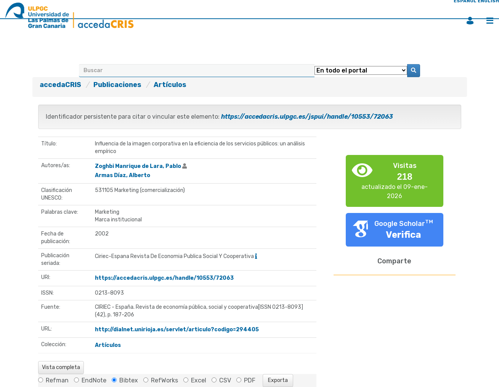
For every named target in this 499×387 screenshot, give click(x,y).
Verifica (403, 234)
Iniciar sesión (470, 20)
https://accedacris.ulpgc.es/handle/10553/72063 (164, 278)
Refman (53, 380)
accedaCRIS (60, 85)
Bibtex (125, 380)
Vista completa (61, 367)
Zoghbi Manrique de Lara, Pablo (138, 166)
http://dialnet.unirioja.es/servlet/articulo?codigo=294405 (177, 329)
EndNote (90, 380)
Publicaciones (117, 85)
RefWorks (160, 380)
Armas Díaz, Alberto (122, 175)
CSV (221, 380)
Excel (194, 380)
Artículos (170, 85)
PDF (245, 380)
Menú (489, 20)
